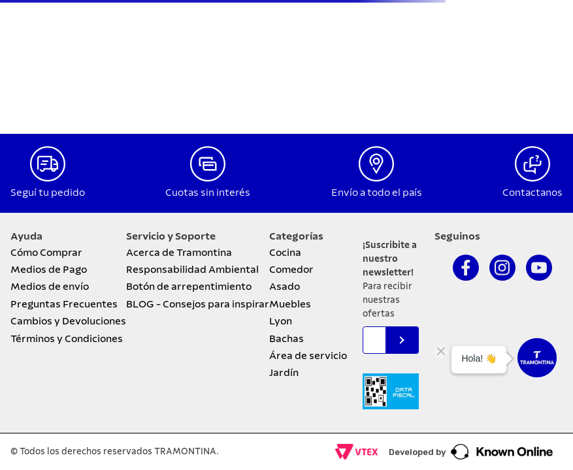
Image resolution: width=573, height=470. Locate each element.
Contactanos (532, 192)
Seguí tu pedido (47, 192)
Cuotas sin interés (207, 192)
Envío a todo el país (376, 192)
